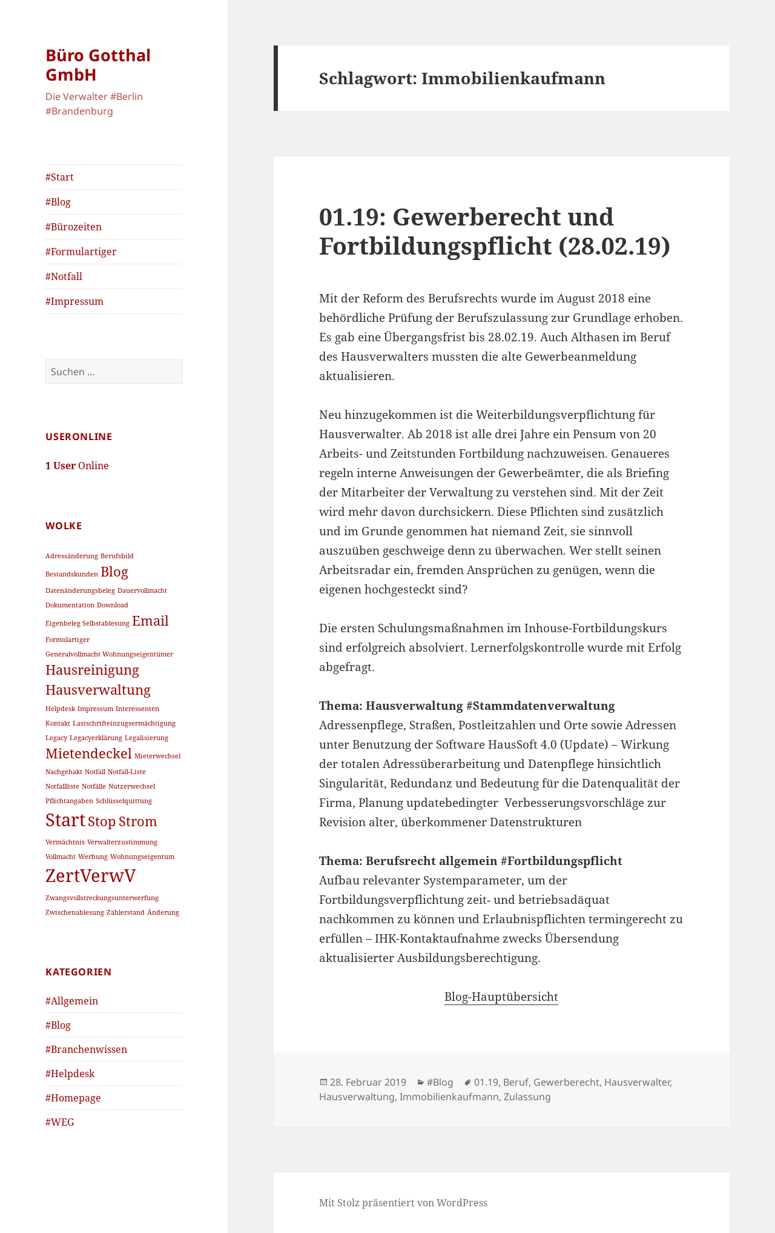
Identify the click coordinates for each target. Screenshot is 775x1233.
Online (77, 465)
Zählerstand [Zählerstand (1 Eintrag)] (126, 912)
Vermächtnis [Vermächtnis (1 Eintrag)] (65, 842)
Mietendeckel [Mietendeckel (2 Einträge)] (88, 753)
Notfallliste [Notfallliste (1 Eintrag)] (62, 786)
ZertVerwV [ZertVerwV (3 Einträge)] (90, 875)
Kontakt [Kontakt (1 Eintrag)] (57, 723)
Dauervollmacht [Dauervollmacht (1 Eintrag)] (142, 590)
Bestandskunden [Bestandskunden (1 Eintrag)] (71, 574)
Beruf (516, 1082)
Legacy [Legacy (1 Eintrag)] (56, 737)
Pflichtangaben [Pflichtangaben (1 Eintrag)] (69, 801)
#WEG (59, 1122)
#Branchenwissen (86, 1049)
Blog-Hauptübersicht (501, 996)
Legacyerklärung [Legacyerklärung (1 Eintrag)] (96, 737)
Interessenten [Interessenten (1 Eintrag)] (137, 708)
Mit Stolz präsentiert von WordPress (403, 1202)
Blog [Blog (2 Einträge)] (114, 571)
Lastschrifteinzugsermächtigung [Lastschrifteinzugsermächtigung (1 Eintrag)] (124, 723)
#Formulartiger (81, 251)
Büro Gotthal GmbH (98, 64)
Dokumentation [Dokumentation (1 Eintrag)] (69, 605)
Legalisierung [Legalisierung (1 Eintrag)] (146, 737)
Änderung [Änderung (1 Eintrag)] (163, 912)
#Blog (58, 202)
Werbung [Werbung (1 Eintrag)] (93, 856)
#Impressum (74, 301)
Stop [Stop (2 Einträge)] (102, 821)
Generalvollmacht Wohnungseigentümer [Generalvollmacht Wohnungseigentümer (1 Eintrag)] (109, 654)
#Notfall (63, 276)
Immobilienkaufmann (449, 1096)
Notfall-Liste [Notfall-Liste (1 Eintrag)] (127, 771)
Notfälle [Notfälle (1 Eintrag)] (94, 786)
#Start (59, 177)
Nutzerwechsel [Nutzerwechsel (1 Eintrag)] (131, 786)
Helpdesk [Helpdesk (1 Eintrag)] (60, 708)
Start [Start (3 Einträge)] (65, 819)
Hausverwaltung (357, 1096)
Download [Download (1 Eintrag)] (112, 605)
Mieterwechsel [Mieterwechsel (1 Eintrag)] (157, 756)
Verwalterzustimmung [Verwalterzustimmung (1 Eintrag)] (122, 842)
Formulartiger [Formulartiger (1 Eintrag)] (67, 639)
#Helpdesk (69, 1073)
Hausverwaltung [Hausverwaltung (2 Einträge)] (98, 689)
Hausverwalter (637, 1082)
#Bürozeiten (73, 226)
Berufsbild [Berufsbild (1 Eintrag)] (117, 556)
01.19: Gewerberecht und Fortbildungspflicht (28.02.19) (495, 230)
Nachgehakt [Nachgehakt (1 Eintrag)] (63, 771)
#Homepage (73, 1097)
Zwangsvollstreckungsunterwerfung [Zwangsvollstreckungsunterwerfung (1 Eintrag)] (102, 898)
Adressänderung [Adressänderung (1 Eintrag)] (71, 556)
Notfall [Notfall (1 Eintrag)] (95, 771)
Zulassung (527, 1096)
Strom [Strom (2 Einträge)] (138, 821)
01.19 (486, 1082)
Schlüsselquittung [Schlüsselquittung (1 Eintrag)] (124, 801)
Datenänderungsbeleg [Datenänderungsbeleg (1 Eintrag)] (80, 590)
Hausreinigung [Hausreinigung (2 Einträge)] (92, 669)
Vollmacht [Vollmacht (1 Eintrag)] (60, 856)
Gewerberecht (566, 1082)
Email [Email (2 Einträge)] (150, 620)
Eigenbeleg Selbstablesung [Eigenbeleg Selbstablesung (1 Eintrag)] (87, 623)
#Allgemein (71, 1000)
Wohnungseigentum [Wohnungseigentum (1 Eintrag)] (142, 856)
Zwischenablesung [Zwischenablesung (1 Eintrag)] (74, 912)
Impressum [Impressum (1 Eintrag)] (95, 708)
